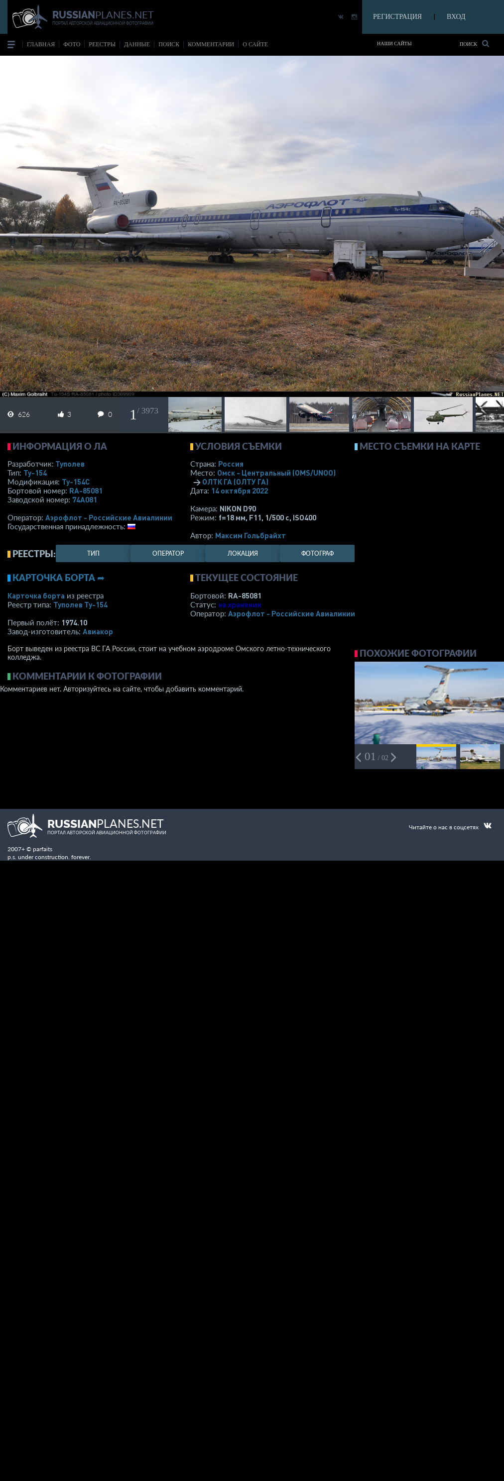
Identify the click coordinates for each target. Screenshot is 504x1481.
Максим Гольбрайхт (250, 535)
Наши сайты (394, 43)
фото (71, 44)
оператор (168, 553)
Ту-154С (76, 481)
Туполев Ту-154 (80, 604)
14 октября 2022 (239, 490)
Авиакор (98, 631)
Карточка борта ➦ (58, 577)
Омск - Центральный (276, 472)
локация (243, 553)
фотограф (317, 553)
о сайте (255, 44)
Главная (41, 44)
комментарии (211, 44)
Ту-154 (35, 472)
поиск (168, 44)
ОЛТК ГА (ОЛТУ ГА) (235, 481)
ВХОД (456, 16)
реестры (102, 44)
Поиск (474, 43)
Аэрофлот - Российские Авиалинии (108, 517)
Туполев (70, 463)
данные (137, 44)
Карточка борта (36, 595)
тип (93, 553)
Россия (231, 463)
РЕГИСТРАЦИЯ (397, 16)
